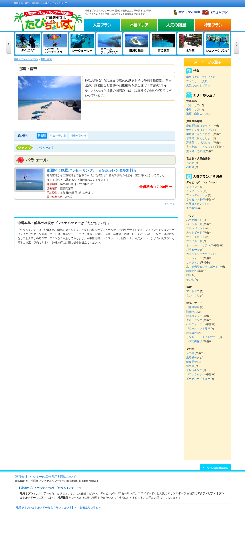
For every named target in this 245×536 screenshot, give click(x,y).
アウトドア (193, 291)
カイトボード (194, 232)
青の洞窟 (191, 208)
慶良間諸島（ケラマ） (199, 125)
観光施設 (191, 333)
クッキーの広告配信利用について (53, 476)
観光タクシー (194, 315)
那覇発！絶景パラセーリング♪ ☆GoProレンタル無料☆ (92, 170)
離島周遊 (191, 361)
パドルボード (194, 224)
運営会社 (21, 476)
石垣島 (190, 167)
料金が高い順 (78, 135)
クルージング (194, 320)
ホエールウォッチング (199, 245)
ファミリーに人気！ (198, 81)
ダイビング (193, 186)
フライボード (194, 241)
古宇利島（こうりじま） (201, 146)
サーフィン (193, 262)
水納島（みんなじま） (199, 138)
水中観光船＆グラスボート (202, 266)
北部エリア (193, 105)
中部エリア (193, 109)
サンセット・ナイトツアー (202, 337)
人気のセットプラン (198, 85)
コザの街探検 (194, 341)
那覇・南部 (46, 59)
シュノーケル (194, 191)
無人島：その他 (195, 151)
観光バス (191, 311)
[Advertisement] (122, 525)
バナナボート (194, 219)
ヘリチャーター (195, 324)
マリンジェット (195, 228)
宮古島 (190, 162)
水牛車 (190, 366)
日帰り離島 (193, 307)
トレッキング (194, 370)
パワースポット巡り (198, 328)
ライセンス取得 (195, 199)
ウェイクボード (195, 237)
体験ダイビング (195, 203)
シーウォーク (194, 258)
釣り (189, 275)
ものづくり (193, 295)
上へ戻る (169, 203)
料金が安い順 (58, 135)
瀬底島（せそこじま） (199, 134)
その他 (190, 279)
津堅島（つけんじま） (199, 142)
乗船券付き (193, 357)
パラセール (44, 147)
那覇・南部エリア (197, 113)
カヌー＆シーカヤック (199, 253)
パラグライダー (195, 374)
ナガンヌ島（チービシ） (201, 129)
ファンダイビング (197, 195)
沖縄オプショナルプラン (26, 59)
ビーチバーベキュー (198, 378)
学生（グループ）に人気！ (202, 77)
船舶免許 (191, 270)
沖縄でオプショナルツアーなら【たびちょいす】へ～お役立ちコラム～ (58, 507)
